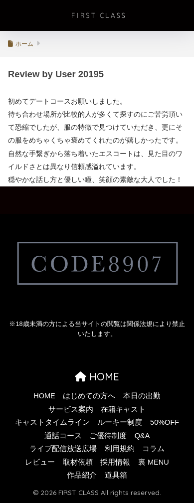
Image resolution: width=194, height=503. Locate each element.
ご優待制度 (108, 436)
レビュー (40, 462)
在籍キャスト (123, 409)
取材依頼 (78, 462)
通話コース (63, 436)
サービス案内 (70, 409)
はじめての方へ (89, 396)
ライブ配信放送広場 (63, 449)
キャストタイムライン (52, 422)
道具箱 (116, 475)
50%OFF (164, 422)
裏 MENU (153, 462)
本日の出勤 (142, 396)
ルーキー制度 (119, 422)
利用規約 (120, 449)
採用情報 (115, 462)
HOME (97, 376)
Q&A (142, 436)
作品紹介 (82, 475)
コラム (153, 449)
